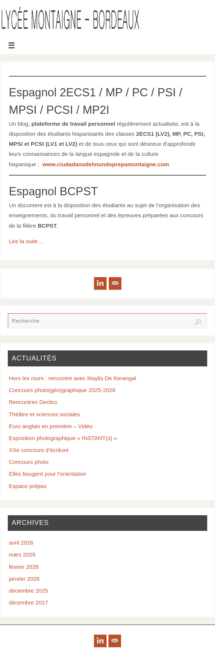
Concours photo (29, 462)
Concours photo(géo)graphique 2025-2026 (62, 390)
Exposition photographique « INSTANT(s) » (63, 438)
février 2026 (24, 567)
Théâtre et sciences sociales (44, 414)
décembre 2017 (28, 602)
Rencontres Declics (33, 402)
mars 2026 (22, 554)
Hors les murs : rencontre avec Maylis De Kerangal (72, 378)
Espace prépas (27, 486)
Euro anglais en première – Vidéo (50, 426)
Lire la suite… (26, 241)
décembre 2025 (28, 590)
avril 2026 (21, 542)
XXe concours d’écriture (39, 450)
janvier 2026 (24, 578)
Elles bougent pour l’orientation (48, 474)
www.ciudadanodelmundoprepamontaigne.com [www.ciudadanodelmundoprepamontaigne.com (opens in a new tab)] (105, 164)
